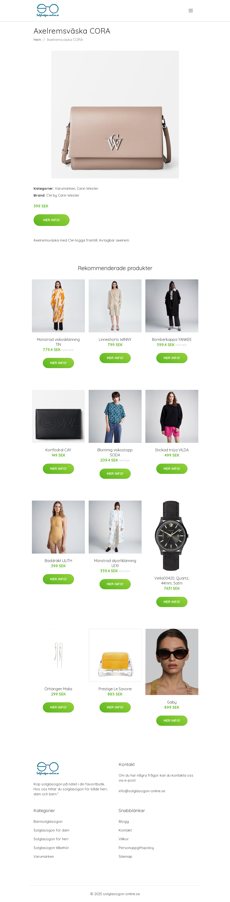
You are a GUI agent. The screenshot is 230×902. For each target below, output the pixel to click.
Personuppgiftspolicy (136, 847)
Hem (37, 39)
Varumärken (65, 188)
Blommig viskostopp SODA (115, 452)
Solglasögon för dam (51, 830)
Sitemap (125, 856)
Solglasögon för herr (51, 839)
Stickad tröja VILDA (172, 450)
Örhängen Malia (58, 688)
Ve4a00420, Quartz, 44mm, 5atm (171, 580)
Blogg (124, 821)
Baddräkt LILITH (58, 560)
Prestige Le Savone (115, 688)
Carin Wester (87, 188)
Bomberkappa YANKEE (172, 339)
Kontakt (125, 830)
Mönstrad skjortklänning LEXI (115, 563)
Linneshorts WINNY (115, 339)
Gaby (172, 702)
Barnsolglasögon (48, 821)
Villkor (124, 839)
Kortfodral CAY (58, 450)
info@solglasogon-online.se (142, 791)
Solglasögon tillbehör (51, 847)
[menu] (191, 10)
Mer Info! (51, 220)
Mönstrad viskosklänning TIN (58, 342)
